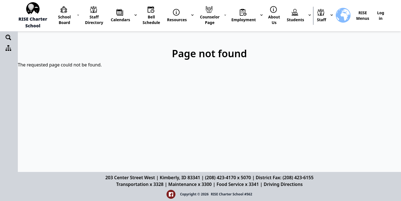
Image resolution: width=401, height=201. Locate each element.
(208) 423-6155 (298, 177)
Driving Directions (283, 184)
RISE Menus (362, 15)
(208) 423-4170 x (223, 177)
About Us (274, 19)
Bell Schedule (151, 19)
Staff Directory (94, 19)
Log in (380, 15)
